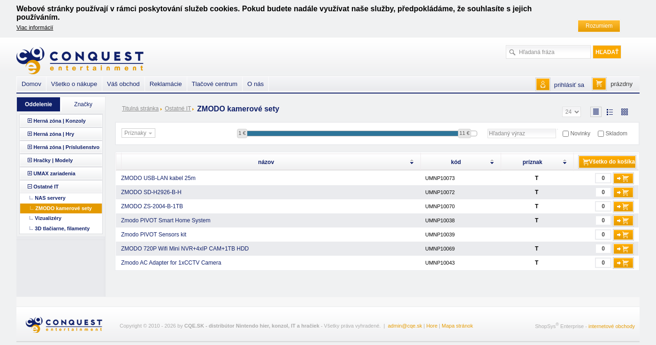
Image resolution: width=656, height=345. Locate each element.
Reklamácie (166, 83)
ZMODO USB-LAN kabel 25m (158, 178)
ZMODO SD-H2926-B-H (151, 192)
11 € (464, 133)
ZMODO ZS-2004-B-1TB (152, 206)
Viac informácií (34, 27)
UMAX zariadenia (54, 173)
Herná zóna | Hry (53, 134)
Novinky (580, 133)
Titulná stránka (140, 108)
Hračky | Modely (53, 160)
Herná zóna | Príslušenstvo (66, 147)
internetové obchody (611, 326)
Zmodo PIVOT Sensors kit (153, 234)
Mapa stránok (457, 326)
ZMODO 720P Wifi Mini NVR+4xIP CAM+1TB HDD (185, 248)
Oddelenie (38, 104)
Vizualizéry (48, 218)
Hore (431, 326)
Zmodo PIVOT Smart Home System (166, 220)
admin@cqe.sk (405, 326)
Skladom (616, 133)
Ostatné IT (178, 108)
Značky (83, 104)
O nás (255, 83)
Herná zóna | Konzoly (59, 121)
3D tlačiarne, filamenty (62, 228)
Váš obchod (123, 83)
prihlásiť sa (569, 84)
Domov (31, 83)
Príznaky (139, 133)
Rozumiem (599, 26)
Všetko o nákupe (74, 83)
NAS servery (50, 198)
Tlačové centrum (214, 83)
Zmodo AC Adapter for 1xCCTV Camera (171, 262)
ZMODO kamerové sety (63, 208)
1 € (241, 133)
